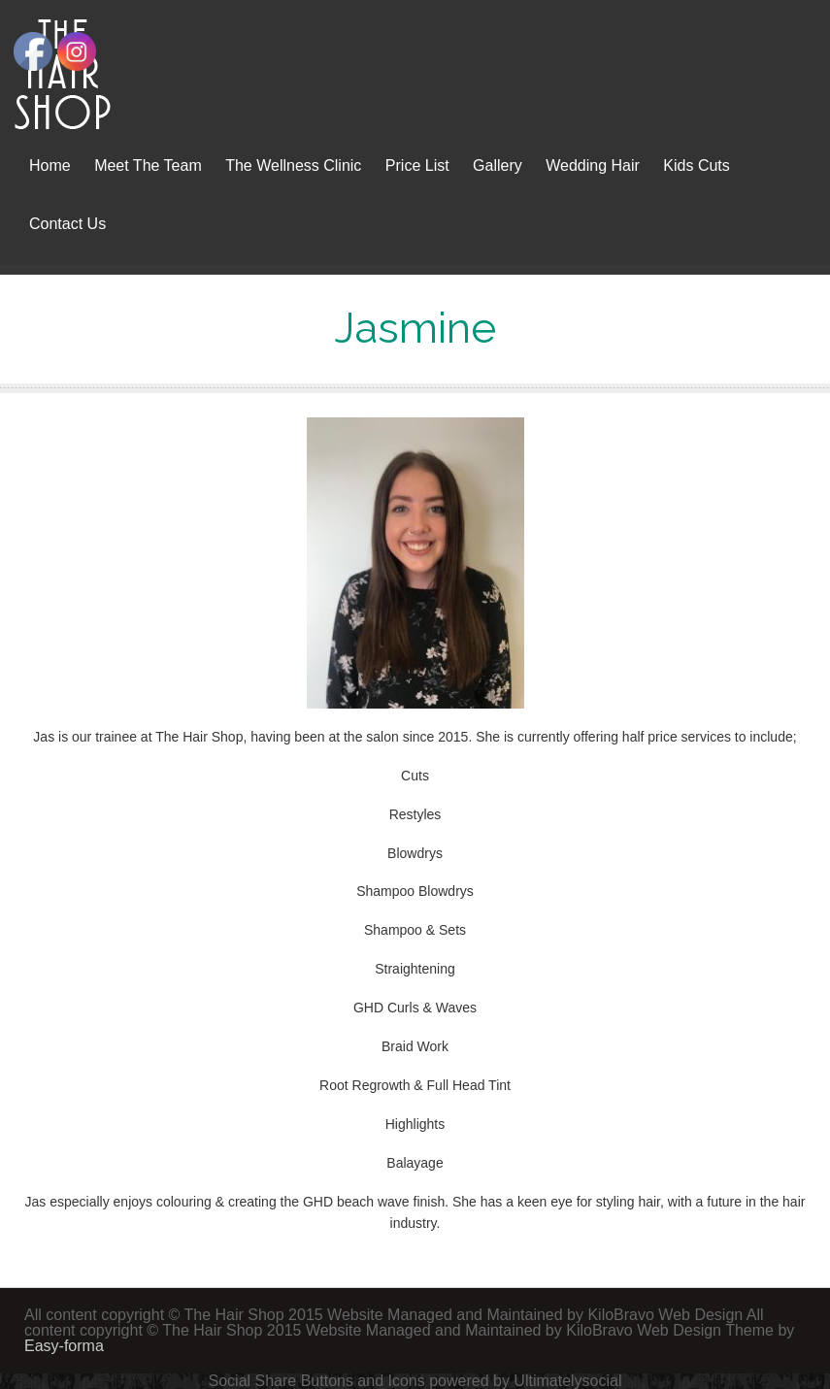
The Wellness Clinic (293, 165)
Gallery (497, 165)
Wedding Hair (593, 165)
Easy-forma (64, 1346)
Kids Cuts (696, 165)
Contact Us (67, 223)
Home (50, 165)
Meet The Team (148, 165)
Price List (417, 165)
